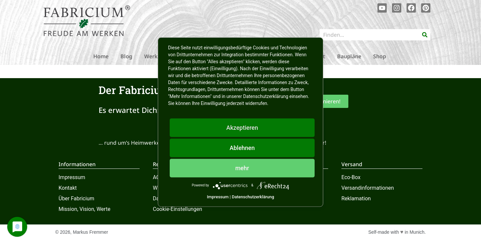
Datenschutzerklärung (253, 196)
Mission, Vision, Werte (84, 209)
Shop (379, 56)
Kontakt (68, 188)
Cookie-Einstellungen (177, 209)
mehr (242, 167)
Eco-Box (351, 177)
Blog (126, 56)
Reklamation (356, 198)
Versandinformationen (367, 188)
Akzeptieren (242, 127)
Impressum (72, 177)
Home (101, 56)
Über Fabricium (76, 198)
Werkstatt (157, 56)
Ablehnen (242, 147)
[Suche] (424, 34)
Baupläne (349, 56)
